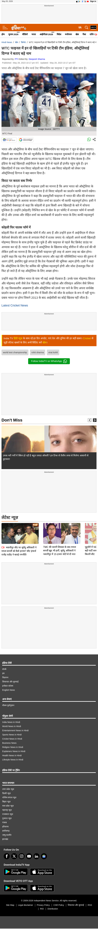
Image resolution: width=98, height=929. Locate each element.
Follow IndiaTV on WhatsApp (49, 361)
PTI (16, 59)
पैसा (84, 34)
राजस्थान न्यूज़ (7, 814)
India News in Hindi (11, 722)
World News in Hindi (11, 726)
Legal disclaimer (25, 905)
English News (8, 690)
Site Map (10, 905)
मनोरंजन (68, 34)
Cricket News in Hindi (12, 739)
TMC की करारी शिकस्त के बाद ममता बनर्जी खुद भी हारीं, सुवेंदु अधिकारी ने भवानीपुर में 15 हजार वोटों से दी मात (59, 530)
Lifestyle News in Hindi (12, 759)
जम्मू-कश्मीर (6, 835)
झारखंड (5, 839)
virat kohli (53, 352)
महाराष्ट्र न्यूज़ (7, 810)
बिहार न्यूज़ (6, 801)
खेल (77, 34)
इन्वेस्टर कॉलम (7, 686)
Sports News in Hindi (12, 734)
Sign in (93, 1)
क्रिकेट (23, 42)
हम (3, 673)
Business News (9, 743)
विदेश (59, 34)
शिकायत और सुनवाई (10, 681)
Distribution (53, 909)
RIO (42, 909)
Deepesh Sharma (37, 59)
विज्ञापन (5, 677)
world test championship (15, 352)
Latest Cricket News (14, 305)
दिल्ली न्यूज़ (6, 793)
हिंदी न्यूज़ (18, 338)
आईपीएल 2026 (46, 34)
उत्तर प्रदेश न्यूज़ (8, 789)
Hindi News (6, 42)
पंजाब (4, 822)
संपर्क (4, 669)
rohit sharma (37, 352)
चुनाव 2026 (13, 34)
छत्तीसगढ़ (6, 831)
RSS (90, 905)
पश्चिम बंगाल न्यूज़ (9, 797)
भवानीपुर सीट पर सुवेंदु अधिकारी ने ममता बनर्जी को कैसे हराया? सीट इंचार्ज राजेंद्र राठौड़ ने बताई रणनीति (18, 530)
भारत (33, 34)
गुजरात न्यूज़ (6, 818)
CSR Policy (58, 905)
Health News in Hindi (12, 755)
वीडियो (25, 34)
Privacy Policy (43, 905)
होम (3, 34)
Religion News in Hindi (12, 747)
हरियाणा (5, 826)
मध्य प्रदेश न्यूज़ (8, 806)
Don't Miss (11, 420)
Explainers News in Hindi (13, 751)
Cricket (87, 338)
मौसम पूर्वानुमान (8, 705)
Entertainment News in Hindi (15, 730)
